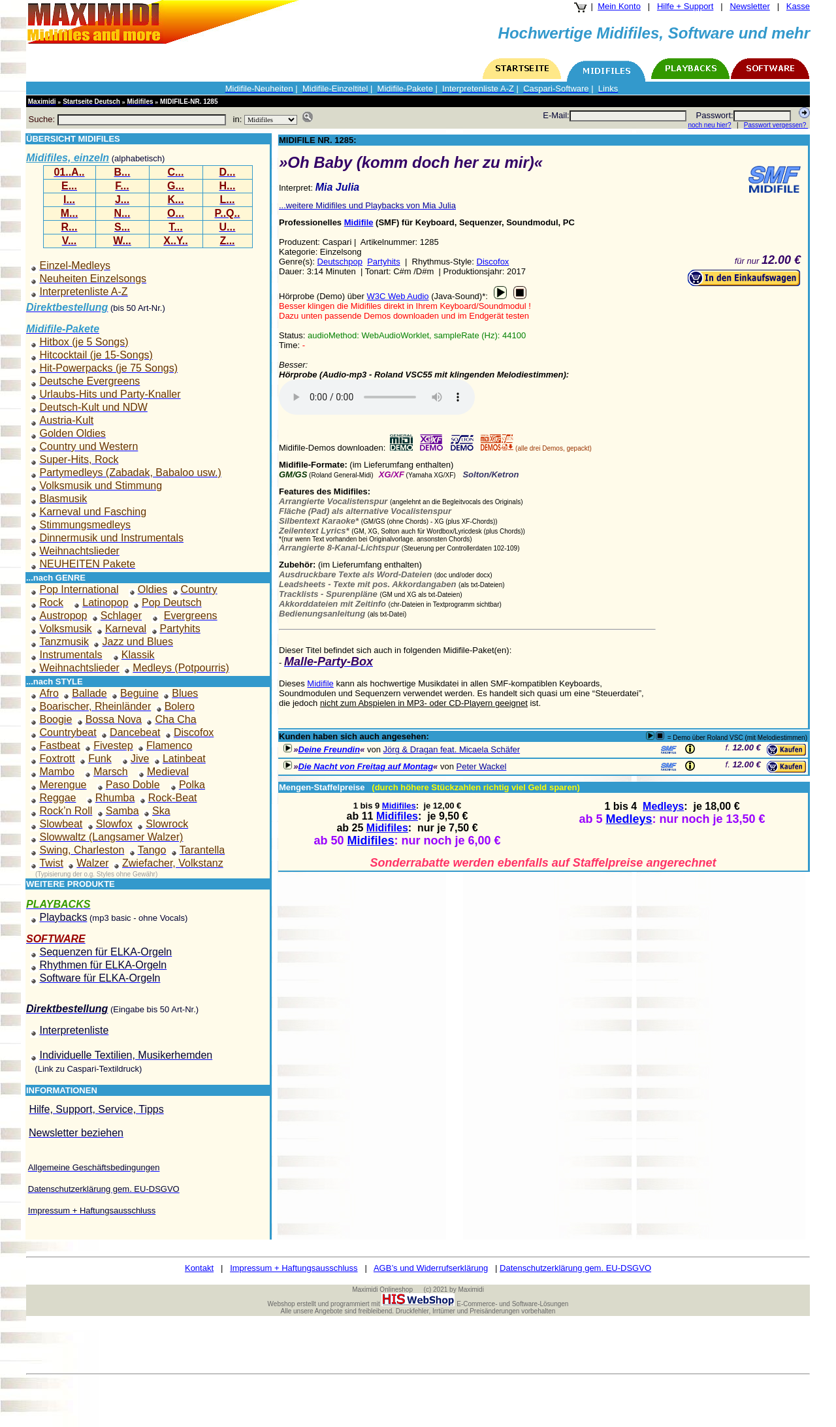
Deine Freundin (329, 749)
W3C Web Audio (397, 296)
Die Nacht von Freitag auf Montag (366, 766)
